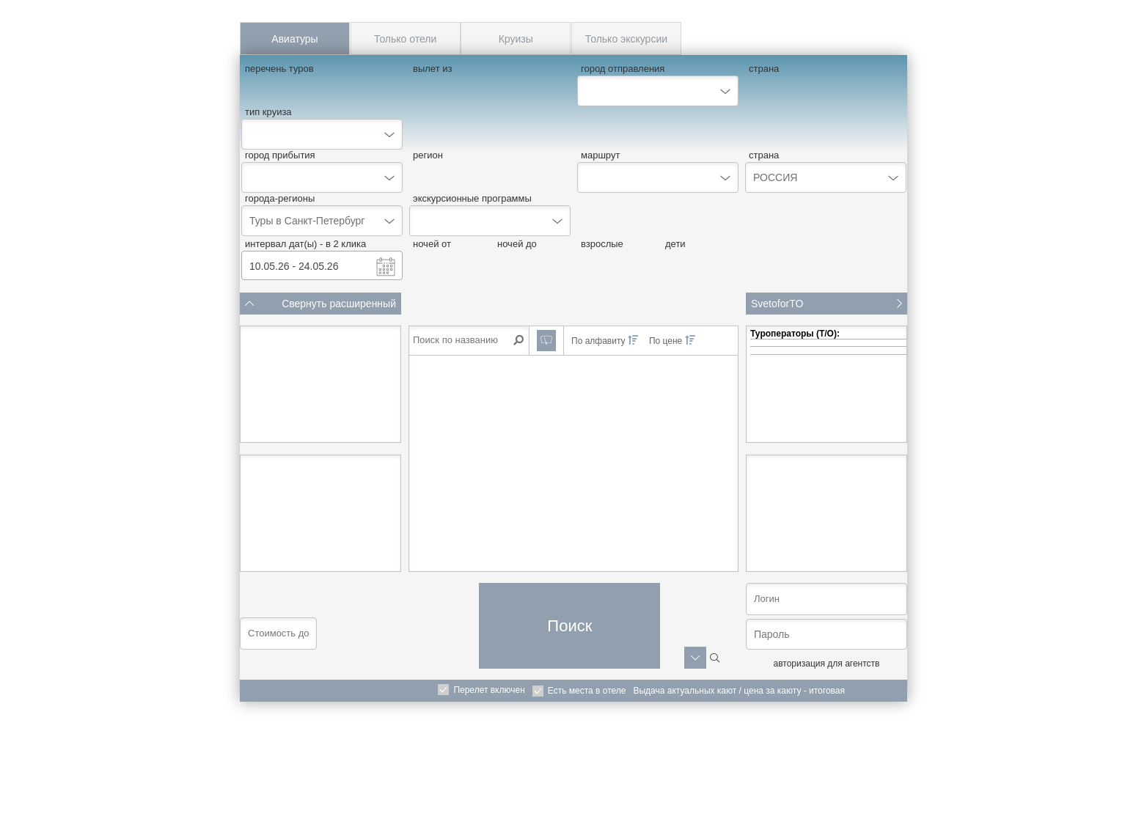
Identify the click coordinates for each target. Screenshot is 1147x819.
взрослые (602, 243)
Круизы (516, 39)
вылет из (432, 68)
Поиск (569, 626)
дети (675, 243)
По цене (672, 340)
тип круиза (268, 111)
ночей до (517, 243)
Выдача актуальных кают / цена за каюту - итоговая (739, 691)
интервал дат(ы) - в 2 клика (305, 243)
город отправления (622, 68)
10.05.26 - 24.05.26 (293, 266)
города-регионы (280, 198)
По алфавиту (604, 340)
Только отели (405, 39)
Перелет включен (488, 690)
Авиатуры (294, 39)
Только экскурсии (626, 39)
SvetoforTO (826, 303)
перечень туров (279, 68)
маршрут (600, 155)
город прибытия (280, 155)
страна (764, 68)
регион (428, 155)
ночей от (432, 243)
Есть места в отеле (587, 691)
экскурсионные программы (472, 198)
